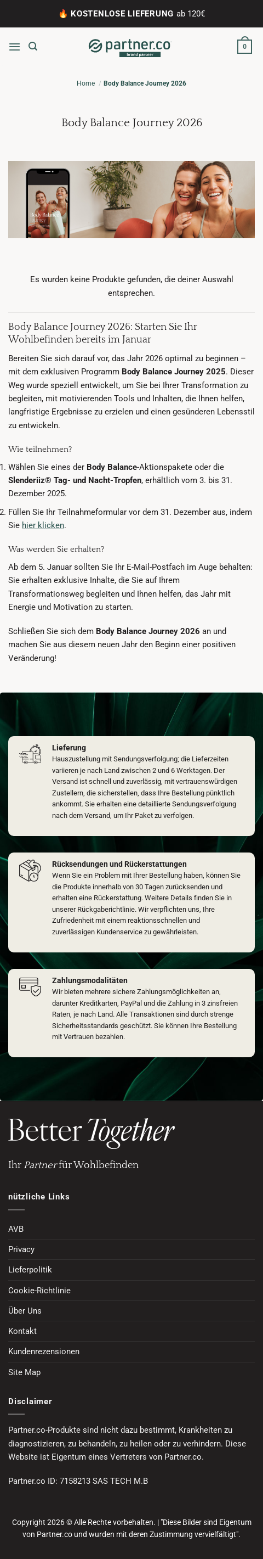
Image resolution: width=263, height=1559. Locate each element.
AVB (16, 1229)
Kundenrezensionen (43, 1351)
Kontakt (22, 1331)
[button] (14, 46)
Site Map (24, 1372)
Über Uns (25, 1311)
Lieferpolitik (30, 1270)
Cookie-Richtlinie (39, 1291)
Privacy (21, 1249)
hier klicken (43, 525)
